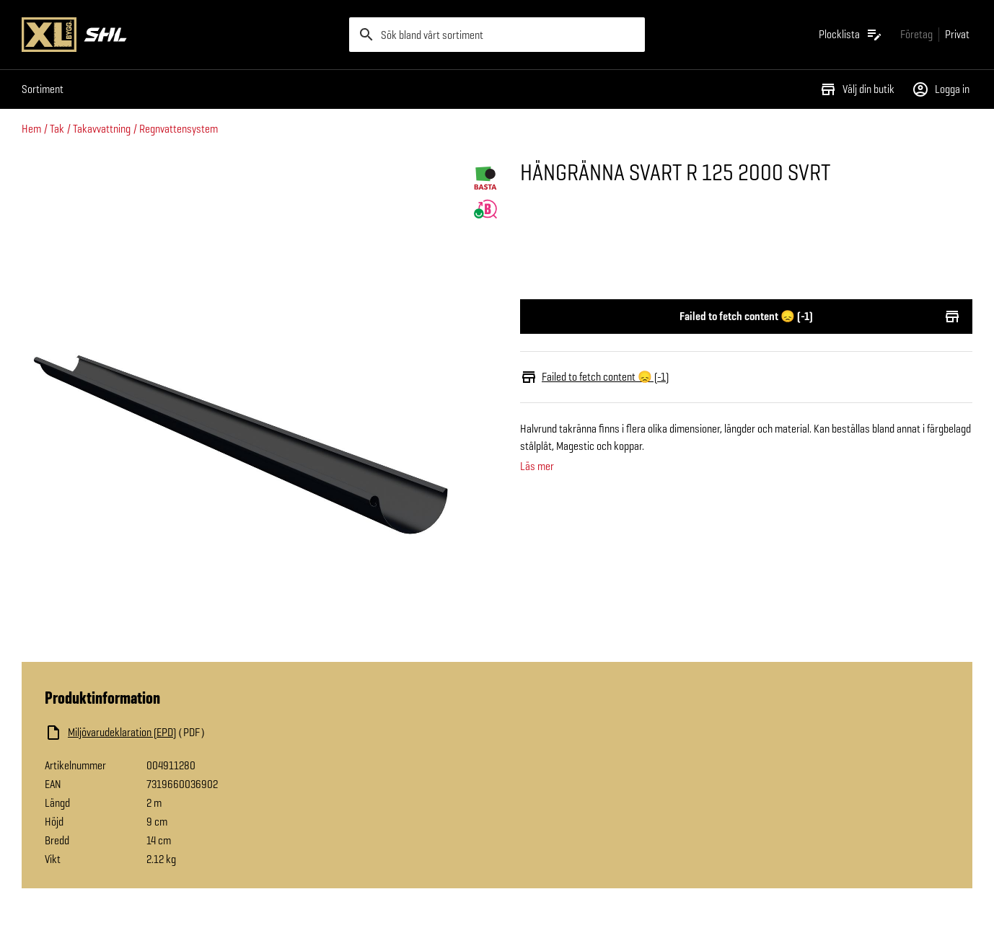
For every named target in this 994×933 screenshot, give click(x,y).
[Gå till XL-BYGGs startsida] (180, 34)
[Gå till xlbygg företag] (916, 34)
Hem (31, 128)
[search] (497, 34)
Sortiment (42, 89)
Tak (57, 128)
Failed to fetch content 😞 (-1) (746, 316)
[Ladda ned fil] (189, 732)
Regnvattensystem (178, 128)
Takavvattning (102, 128)
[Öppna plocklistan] (851, 34)
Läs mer (537, 466)
